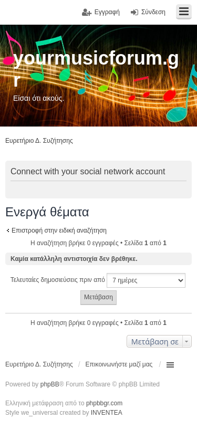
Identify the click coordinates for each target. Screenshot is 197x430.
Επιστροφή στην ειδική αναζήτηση (59, 230)
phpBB (49, 384)
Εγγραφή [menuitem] (107, 12)
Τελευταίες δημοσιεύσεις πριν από (98, 280)
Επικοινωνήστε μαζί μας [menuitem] (119, 364)
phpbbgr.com (104, 403)
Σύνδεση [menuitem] (153, 12)
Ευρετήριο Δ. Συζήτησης (39, 364)
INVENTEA (106, 412)
